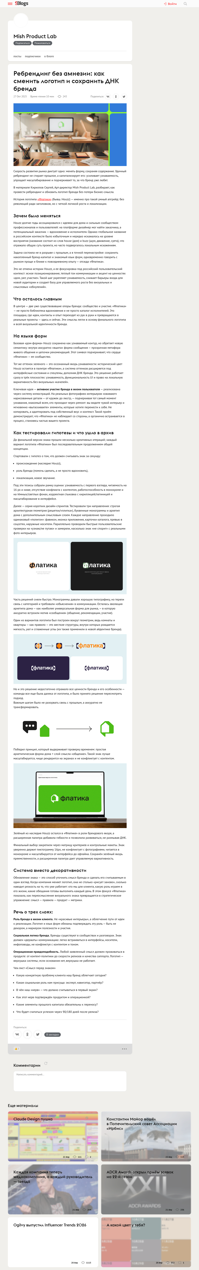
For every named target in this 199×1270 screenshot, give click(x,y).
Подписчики (33, 56)
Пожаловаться (42, 43)
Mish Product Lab (35, 36)
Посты (17, 56)
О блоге (49, 56)
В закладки (52, 1034)
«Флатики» (44, 199)
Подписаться (23, 43)
